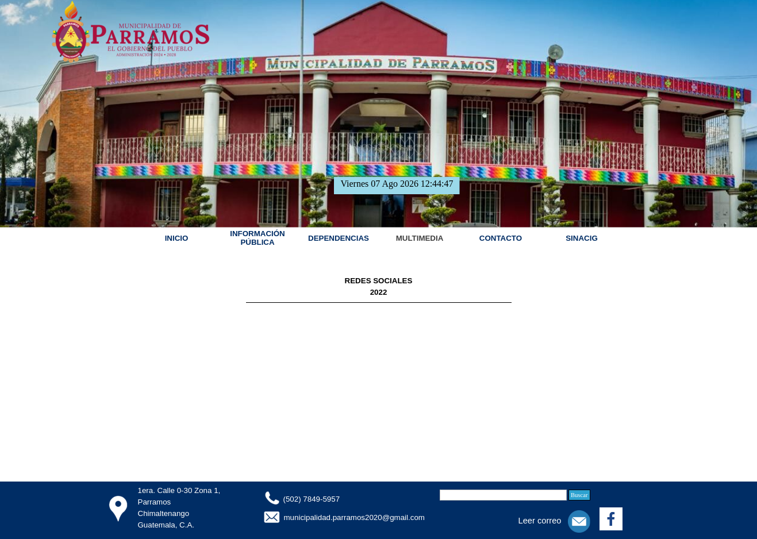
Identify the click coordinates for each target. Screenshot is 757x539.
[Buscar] (503, 495)
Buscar (579, 495)
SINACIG (582, 238)
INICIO (177, 238)
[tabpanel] (379, 291)
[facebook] (611, 518)
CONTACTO (500, 238)
